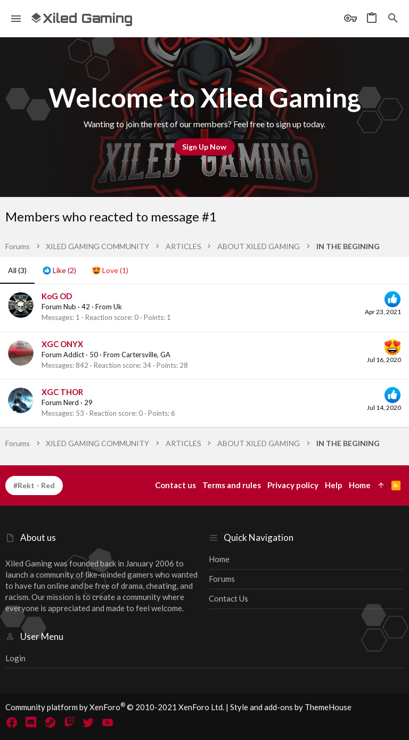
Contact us (228, 598)
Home (219, 559)
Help (333, 485)
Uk (117, 306)
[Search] (393, 18)
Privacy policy (292, 485)
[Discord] (30, 722)
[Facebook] (11, 722)
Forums (222, 578)
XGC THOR (62, 392)
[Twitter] (88, 722)
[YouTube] (107, 722)
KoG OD (57, 296)
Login (15, 658)
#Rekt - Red (34, 485)
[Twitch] (69, 722)
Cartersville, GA (145, 354)
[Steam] (50, 722)
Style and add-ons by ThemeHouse (290, 707)
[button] (16, 18)
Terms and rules (231, 485)
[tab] (59, 270)
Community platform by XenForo (114, 707)
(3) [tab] (17, 270)
